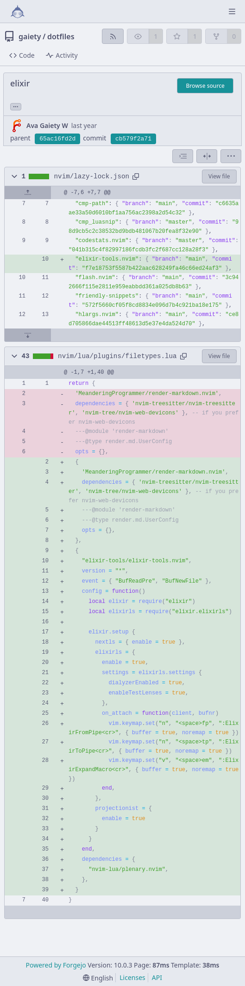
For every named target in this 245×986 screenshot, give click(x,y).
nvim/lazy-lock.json (91, 176)
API (157, 977)
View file (219, 176)
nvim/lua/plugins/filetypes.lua (117, 356)
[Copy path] (135, 176)
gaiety (30, 36)
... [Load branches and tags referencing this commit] (16, 106)
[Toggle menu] (232, 11)
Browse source (205, 86)
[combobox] (182, 156)
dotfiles (61, 36)
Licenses (132, 977)
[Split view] (206, 156)
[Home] (18, 11)
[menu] (230, 156)
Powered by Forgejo (56, 965)
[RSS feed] (113, 36)
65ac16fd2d (57, 138)
